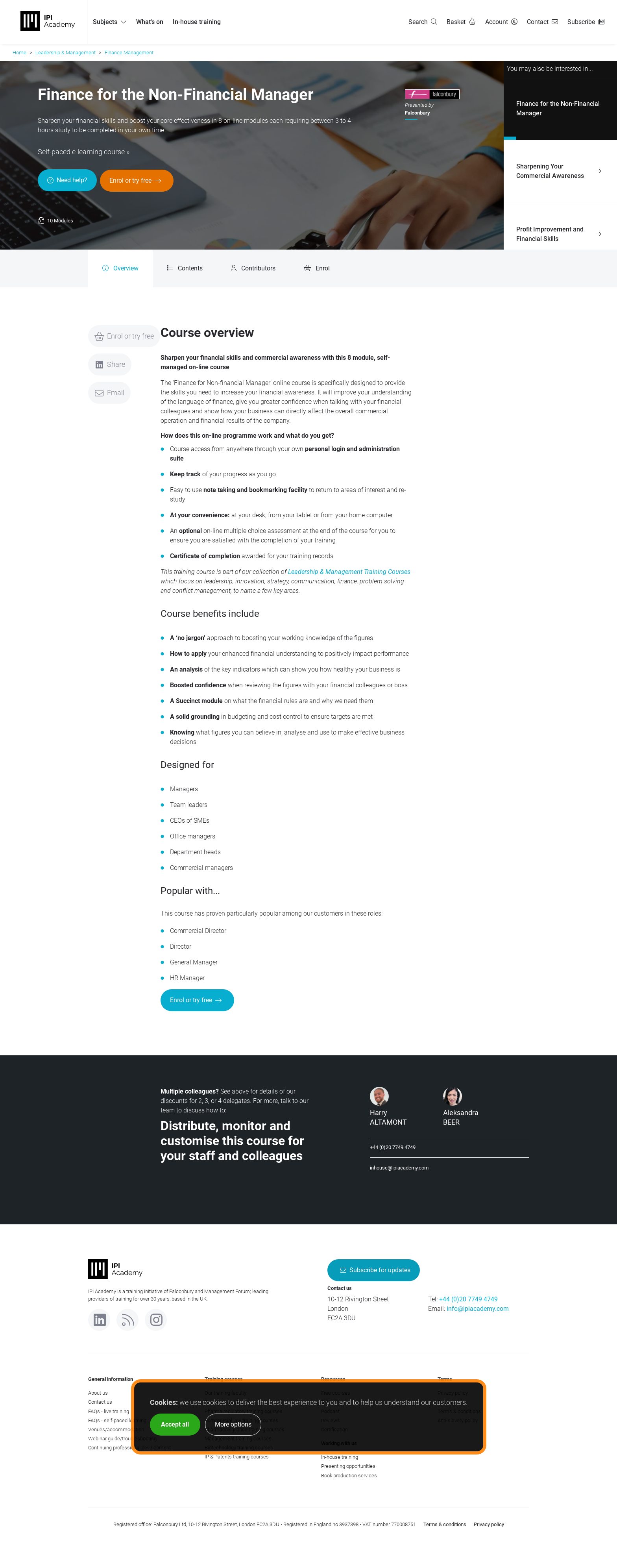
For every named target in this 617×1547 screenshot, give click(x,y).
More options (233, 1424)
